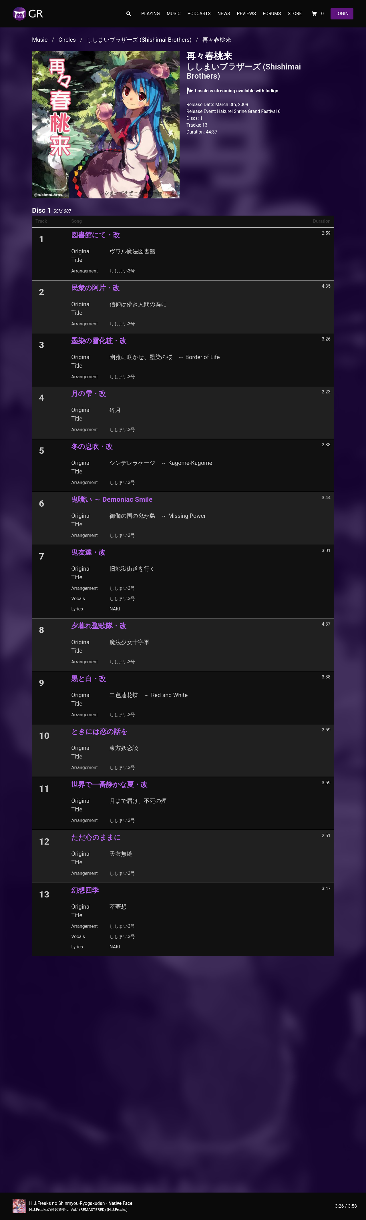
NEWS (223, 13)
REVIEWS (246, 13)
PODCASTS (199, 13)
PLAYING (150, 13)
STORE (295, 13)
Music (39, 39)
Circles (67, 39)
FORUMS (272, 13)
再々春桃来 (216, 39)
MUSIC (174, 13)
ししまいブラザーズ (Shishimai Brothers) (139, 39)
